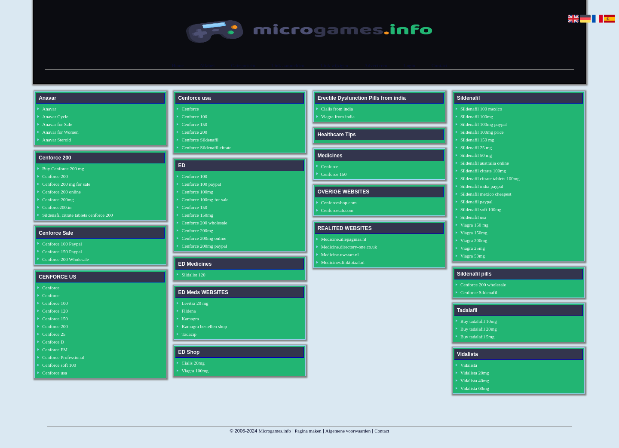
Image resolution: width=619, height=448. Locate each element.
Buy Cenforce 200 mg (63, 168)
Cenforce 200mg (58, 199)
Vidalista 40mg (474, 380)
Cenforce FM (54, 349)
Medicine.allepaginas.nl (343, 239)
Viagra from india (338, 116)
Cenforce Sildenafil (199, 139)
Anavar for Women (60, 132)
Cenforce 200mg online (203, 238)
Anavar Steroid (56, 139)
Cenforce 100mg (197, 191)
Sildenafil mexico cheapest (486, 193)
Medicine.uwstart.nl (340, 254)
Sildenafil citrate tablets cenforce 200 (77, 215)
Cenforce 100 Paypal (62, 243)
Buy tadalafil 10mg (478, 321)
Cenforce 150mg (197, 215)
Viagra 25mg (472, 248)
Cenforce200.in (56, 207)
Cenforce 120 (55, 310)
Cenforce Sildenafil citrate (206, 147)
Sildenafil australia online (484, 163)
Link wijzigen (334, 65)
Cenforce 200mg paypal (204, 246)
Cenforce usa (54, 372)
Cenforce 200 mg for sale (66, 184)
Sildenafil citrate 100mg (483, 170)
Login (410, 65)
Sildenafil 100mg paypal (483, 124)
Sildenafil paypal (476, 201)
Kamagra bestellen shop (204, 326)
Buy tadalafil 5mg (477, 336)
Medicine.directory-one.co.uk (349, 246)
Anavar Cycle (55, 116)
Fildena (188, 310)
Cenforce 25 (53, 334)
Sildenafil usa (473, 217)
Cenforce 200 (55, 176)
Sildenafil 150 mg (477, 139)
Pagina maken (308, 430)
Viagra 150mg (473, 232)
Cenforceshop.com (339, 202)
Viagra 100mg (194, 370)
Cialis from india (337, 108)
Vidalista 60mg (474, 388)
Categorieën (243, 65)
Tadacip (188, 334)
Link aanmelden (287, 65)
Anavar (49, 108)
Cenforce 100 (55, 303)
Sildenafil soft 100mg (480, 209)
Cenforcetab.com (337, 210)
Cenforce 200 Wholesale (65, 259)
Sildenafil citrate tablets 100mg (490, 178)
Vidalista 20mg (474, 372)
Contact (439, 65)
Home (178, 65)
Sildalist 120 (193, 274)
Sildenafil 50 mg (476, 155)
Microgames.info (274, 430)
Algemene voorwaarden (348, 430)
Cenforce (50, 287)
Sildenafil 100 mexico (481, 108)
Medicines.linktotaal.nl (343, 262)
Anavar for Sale (57, 124)
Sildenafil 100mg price (482, 132)
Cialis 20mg (192, 362)
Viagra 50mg (472, 255)
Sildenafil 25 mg (476, 147)
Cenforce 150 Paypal (62, 251)
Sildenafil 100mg (476, 116)
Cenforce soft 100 (59, 365)
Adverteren (376, 65)
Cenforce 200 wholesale (204, 222)
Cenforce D (53, 341)
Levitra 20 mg (194, 303)
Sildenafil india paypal (481, 186)
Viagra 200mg (473, 240)
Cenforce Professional (63, 357)
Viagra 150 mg (474, 224)
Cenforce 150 (55, 318)
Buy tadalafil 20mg (478, 328)
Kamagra (190, 318)
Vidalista (468, 365)
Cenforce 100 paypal (201, 184)
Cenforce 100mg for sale (204, 199)
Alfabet (207, 65)
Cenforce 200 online (61, 191)
